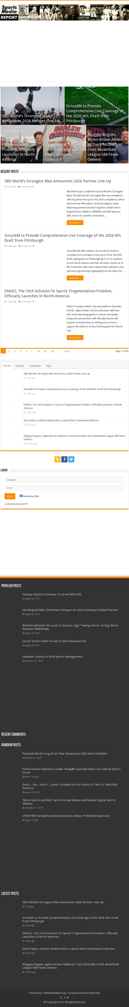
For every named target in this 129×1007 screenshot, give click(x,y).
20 (45, 351)
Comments (35, 365)
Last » (67, 351)
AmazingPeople (91, 992)
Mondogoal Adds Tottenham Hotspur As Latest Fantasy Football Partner (70, 610)
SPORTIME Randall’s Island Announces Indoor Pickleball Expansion (66, 816)
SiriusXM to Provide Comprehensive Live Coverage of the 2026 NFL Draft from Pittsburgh (72, 389)
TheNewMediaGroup (54, 992)
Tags (48, 365)
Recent (7, 365)
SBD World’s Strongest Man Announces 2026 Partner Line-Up (57, 181)
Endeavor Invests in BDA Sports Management (52, 656)
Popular (20, 365)
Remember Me (29, 496)
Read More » (75, 222)
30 (52, 351)
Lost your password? (16, 503)
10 (38, 351)
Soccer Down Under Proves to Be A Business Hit (54, 641)
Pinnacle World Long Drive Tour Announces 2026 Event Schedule (64, 753)
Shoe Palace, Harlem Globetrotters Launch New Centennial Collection (61, 420)
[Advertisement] (64, 51)
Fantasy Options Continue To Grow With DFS (51, 594)
